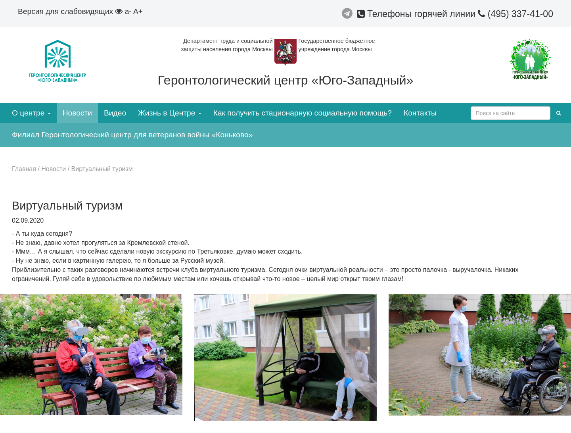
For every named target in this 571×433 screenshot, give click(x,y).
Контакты (420, 113)
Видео (115, 113)
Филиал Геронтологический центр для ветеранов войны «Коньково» (132, 135)
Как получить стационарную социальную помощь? (302, 113)
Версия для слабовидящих (70, 11)
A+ (138, 11)
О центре (31, 113)
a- (128, 11)
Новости (77, 113)
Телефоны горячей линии (417, 14)
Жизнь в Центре (169, 113)
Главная (24, 169)
